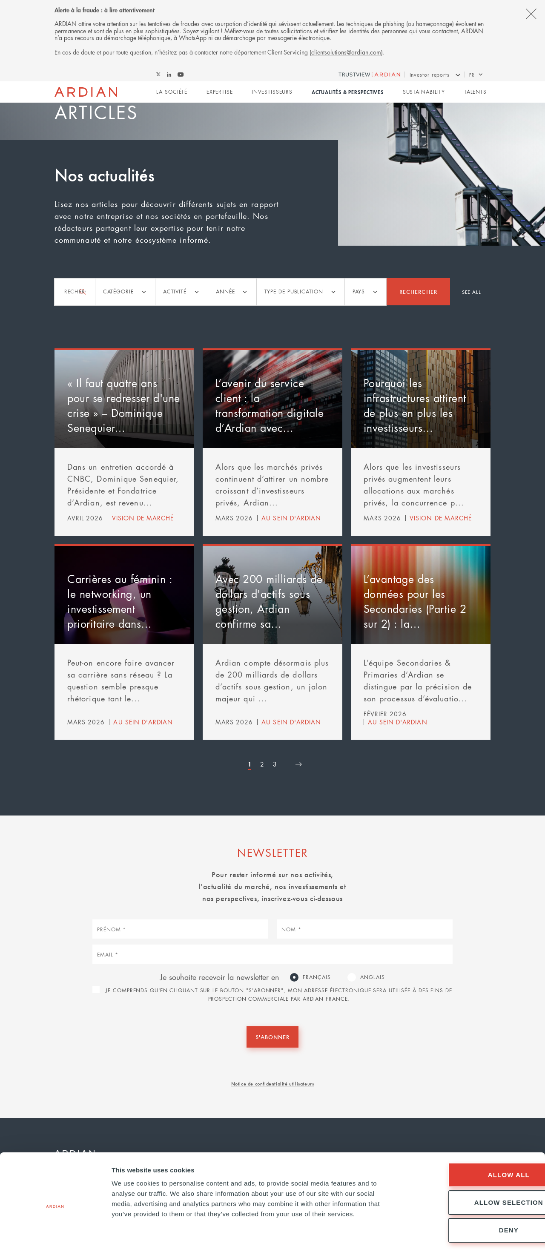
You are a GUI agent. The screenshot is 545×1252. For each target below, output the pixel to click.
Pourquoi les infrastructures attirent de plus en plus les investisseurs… (415, 405)
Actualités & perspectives (348, 92)
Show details (447, 1235)
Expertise (220, 92)
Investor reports (430, 74)
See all (471, 291)
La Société (171, 92)
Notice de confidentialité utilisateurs (272, 1083)
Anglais (372, 976)
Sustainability (424, 92)
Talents (475, 92)
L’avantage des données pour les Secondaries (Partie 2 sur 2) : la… (415, 601)
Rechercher (418, 291)
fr (471, 75)
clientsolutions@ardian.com (346, 52)
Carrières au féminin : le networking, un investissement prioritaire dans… (119, 601)
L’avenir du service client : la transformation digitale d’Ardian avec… (269, 405)
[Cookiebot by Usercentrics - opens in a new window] (55, 1235)
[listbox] (125, 292)
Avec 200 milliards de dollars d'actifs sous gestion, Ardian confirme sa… (269, 601)
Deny (474, 1196)
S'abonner (272, 1037)
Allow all (474, 1140)
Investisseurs (272, 92)
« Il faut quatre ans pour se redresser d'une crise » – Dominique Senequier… (123, 405)
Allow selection (473, 1168)
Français (316, 976)
